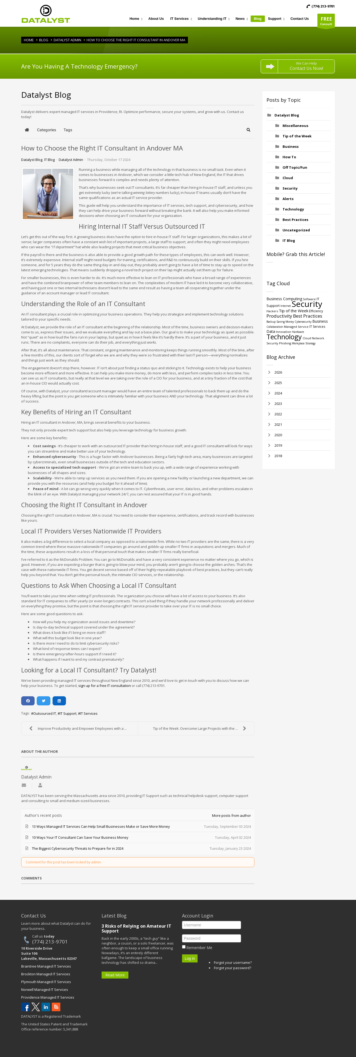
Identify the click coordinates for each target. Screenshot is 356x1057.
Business (291, 146)
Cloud (288, 177)
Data (270, 331)
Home (29, 39)
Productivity (279, 316)
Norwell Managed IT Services (44, 989)
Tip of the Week (297, 136)
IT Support (68, 713)
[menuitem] (135, 19)
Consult (326, 22)
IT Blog (49, 159)
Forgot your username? (233, 962)
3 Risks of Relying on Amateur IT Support (136, 928)
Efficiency (316, 311)
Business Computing (284, 298)
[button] (249, 130)
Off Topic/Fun (295, 167)
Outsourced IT (44, 713)
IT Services (89, 713)
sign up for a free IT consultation (104, 685)
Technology (293, 209)
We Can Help (306, 66)
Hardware (298, 332)
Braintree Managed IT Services (46, 966)
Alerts (288, 198)
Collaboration (274, 327)
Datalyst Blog (31, 159)
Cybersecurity (303, 322)
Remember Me (199, 947)
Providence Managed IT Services (47, 997)
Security (290, 188)
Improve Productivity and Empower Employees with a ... (77, 728)
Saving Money (285, 322)
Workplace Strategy (304, 343)
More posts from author (231, 815)
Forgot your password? (232, 967)
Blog (43, 39)
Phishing (285, 343)
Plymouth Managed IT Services (46, 981)
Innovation (283, 332)
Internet (285, 306)
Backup (271, 322)
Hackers (272, 311)
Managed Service (296, 327)
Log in (190, 958)
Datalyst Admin (67, 39)
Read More (115, 974)
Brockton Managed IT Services (45, 974)
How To (289, 157)
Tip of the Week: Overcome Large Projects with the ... (201, 728)
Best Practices (295, 219)
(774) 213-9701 (50, 941)
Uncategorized (296, 230)
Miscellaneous (295, 125)
